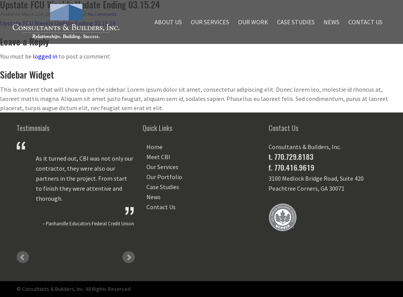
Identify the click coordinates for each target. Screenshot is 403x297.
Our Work (253, 22)
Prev (23, 257)
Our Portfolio (164, 177)
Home (154, 147)
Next (129, 257)
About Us (168, 22)
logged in (45, 56)
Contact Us (365, 22)
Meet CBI (158, 157)
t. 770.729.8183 (291, 157)
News (331, 22)
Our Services (210, 22)
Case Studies (296, 22)
